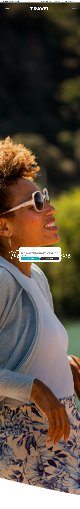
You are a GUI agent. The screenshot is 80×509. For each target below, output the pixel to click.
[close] (58, 250)
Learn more (23, 255)
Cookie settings (49, 258)
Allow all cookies (30, 258)
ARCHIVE (75, 9)
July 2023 (6, 9)
